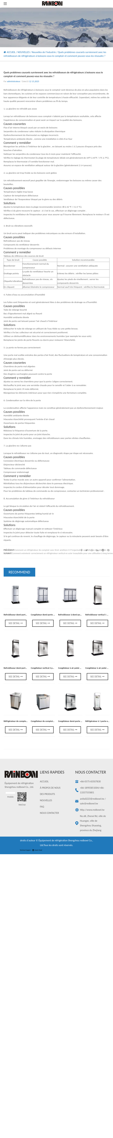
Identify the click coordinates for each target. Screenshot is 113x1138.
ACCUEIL (11, 52)
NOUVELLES (24, 52)
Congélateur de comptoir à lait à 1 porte (49, 721)
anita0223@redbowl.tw (92, 798)
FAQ (42, 806)
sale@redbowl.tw (89, 803)
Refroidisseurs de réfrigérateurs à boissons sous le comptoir (32, 89)
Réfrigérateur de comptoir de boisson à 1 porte (25, 721)
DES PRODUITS (47, 794)
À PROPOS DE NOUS (50, 787)
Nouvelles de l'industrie (44, 52)
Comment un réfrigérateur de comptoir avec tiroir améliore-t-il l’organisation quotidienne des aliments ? (61, 550)
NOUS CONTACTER (49, 812)
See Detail (16, 623)
